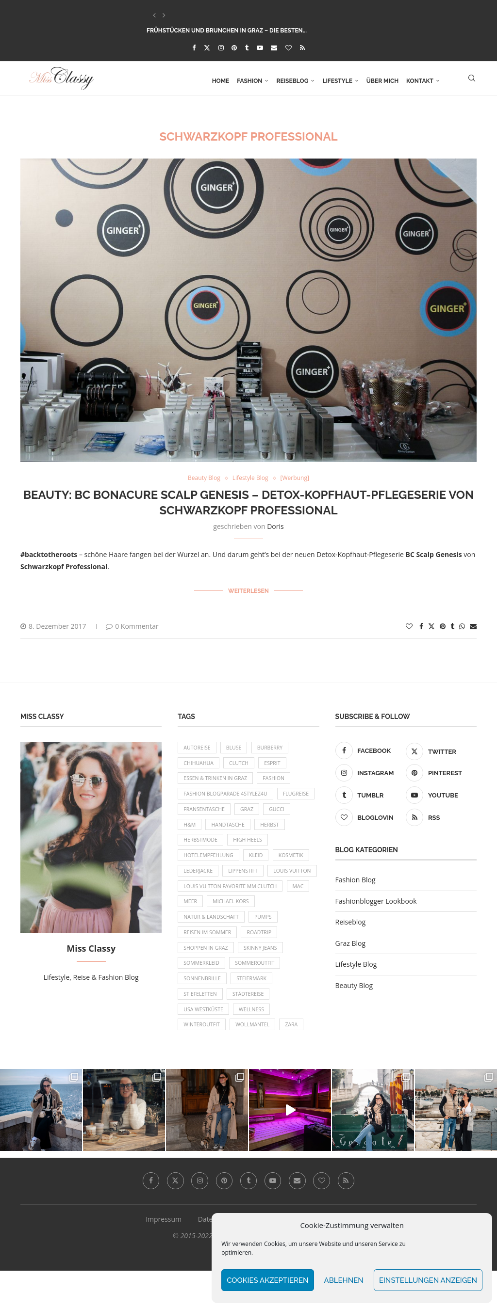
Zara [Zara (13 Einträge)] (297, 1061)
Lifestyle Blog (356, 962)
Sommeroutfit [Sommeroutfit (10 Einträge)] (259, 995)
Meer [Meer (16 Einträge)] (191, 928)
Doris (275, 526)
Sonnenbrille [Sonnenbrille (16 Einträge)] (203, 1011)
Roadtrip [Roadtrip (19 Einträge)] (263, 962)
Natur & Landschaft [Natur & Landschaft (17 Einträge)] (213, 945)
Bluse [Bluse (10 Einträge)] (237, 746)
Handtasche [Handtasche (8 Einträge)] (264, 829)
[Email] (274, 47)
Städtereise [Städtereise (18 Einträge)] (251, 1028)
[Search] (472, 81)
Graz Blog (350, 941)
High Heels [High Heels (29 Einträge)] (288, 846)
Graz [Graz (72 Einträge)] (294, 812)
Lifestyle (337, 81)
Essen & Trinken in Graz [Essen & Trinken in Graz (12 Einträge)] (217, 779)
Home (221, 81)
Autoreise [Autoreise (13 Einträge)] (198, 746)
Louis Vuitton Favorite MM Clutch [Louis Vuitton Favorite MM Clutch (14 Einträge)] (233, 912)
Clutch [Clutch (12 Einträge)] (242, 763)
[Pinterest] (234, 47)
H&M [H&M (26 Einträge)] (223, 829)
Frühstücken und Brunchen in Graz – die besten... (227, 30)
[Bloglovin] (288, 47)
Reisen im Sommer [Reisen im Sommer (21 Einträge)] (208, 962)
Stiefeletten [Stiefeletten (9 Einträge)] (201, 1028)
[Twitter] (207, 47)
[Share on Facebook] (421, 624)
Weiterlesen (248, 590)
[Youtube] (260, 47)
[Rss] (302, 47)
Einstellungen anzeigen (428, 1280)
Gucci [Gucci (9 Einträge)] (192, 829)
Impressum (164, 1256)
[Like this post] (409, 624)
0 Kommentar (132, 624)
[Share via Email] (473, 624)
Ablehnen (344, 1280)
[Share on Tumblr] (452, 624)
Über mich (382, 81)
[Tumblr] (246, 47)
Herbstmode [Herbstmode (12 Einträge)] (238, 846)
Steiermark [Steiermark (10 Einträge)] (255, 1011)
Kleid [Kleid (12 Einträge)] (260, 862)
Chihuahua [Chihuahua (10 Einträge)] (199, 763)
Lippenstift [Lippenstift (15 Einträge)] (246, 879)
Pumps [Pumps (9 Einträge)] (267, 945)
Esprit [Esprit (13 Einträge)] (277, 763)
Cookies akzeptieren (267, 1280)
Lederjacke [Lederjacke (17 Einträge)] (199, 879)
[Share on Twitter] (431, 624)
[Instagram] (221, 47)
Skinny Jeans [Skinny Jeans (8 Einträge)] (264, 978)
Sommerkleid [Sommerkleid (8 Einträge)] (202, 995)
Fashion (249, 81)
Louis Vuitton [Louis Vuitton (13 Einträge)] (203, 895)
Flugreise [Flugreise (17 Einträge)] (197, 812)
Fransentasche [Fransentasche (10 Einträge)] (249, 812)
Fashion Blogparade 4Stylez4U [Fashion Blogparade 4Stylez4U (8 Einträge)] (227, 796)
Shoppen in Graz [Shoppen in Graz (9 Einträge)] (207, 978)
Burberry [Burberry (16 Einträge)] (275, 746)
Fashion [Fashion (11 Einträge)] (278, 779)
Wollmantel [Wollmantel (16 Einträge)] (256, 1061)
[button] (154, 15)
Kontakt (419, 81)
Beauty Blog (354, 984)
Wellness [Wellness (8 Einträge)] (255, 1045)
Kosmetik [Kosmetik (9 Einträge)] (297, 862)
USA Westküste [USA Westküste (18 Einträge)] (204, 1045)
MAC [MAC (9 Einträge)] (304, 912)
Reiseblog (292, 81)
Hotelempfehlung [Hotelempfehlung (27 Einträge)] (210, 862)
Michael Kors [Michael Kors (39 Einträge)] (234, 928)
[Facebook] (194, 47)
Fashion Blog (355, 878)
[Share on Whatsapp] (462, 624)
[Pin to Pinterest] (443, 624)
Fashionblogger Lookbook (376, 899)
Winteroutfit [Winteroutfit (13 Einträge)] (203, 1061)
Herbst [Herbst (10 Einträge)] (193, 846)
